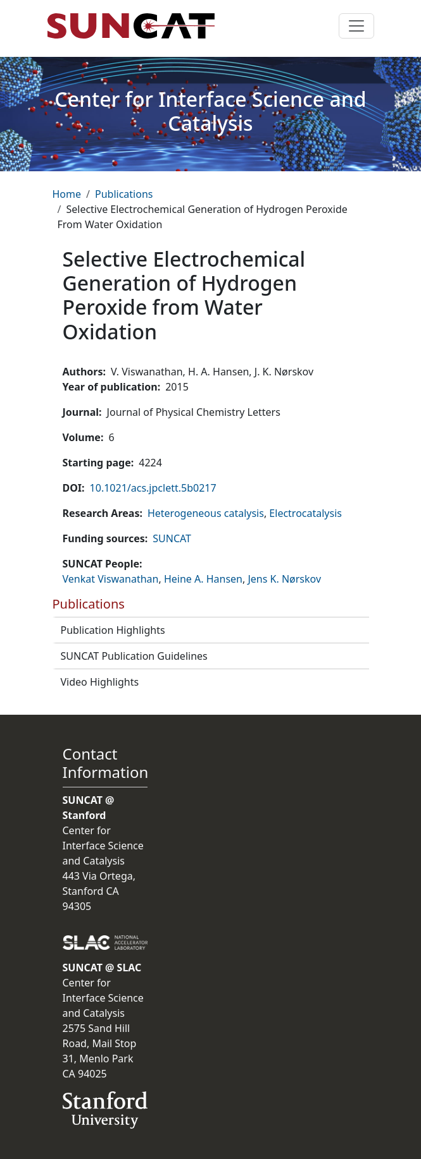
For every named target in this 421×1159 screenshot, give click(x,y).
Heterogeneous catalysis (206, 513)
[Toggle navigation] (356, 26)
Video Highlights (100, 682)
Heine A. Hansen (203, 579)
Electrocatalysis (305, 513)
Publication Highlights (113, 630)
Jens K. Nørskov (284, 579)
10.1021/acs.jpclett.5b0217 (153, 488)
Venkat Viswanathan (111, 579)
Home (67, 194)
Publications (124, 194)
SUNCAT (172, 538)
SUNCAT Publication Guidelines (134, 656)
